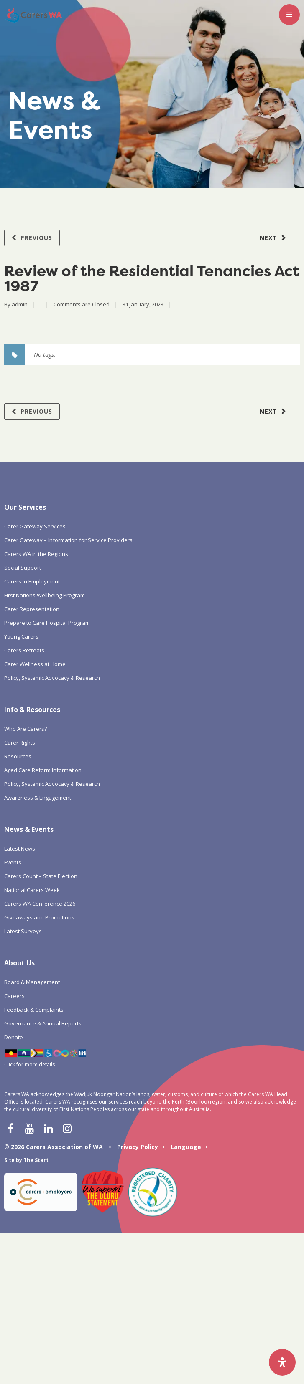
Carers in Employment (32, 581)
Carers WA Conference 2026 (39, 903)
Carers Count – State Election (40, 876)
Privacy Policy (137, 1147)
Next (268, 238)
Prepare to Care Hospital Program (47, 622)
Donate (13, 1037)
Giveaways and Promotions (39, 917)
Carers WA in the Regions (36, 554)
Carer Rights (19, 742)
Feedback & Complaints (34, 1009)
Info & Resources (32, 709)
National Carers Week (32, 890)
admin (20, 304)
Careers (14, 996)
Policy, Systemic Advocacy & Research (52, 678)
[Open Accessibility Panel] (282, 1362)
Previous (36, 238)
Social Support (22, 567)
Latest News (19, 848)
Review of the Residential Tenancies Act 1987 (151, 278)
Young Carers (21, 636)
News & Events (29, 829)
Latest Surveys (23, 931)
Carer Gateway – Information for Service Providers (68, 540)
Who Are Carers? (25, 728)
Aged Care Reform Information (43, 770)
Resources (17, 756)
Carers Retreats (24, 650)
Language (186, 1147)
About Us (19, 962)
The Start (36, 1160)
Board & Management (32, 982)
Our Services (25, 507)
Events (12, 862)
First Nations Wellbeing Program (44, 595)
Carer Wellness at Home (35, 664)
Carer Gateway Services (35, 526)
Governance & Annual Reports (43, 1023)
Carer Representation (31, 609)
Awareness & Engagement (37, 797)
